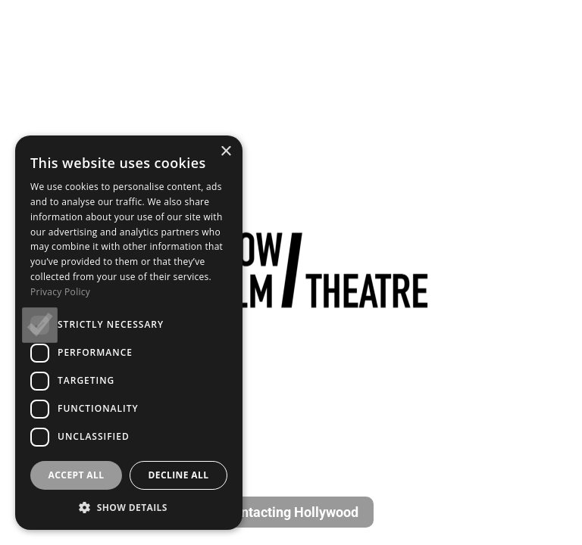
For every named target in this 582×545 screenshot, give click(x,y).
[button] (128, 507)
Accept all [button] (76, 475)
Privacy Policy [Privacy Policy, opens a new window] (60, 291)
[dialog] (128, 332)
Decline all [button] (179, 475)
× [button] (225, 151)
